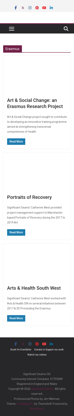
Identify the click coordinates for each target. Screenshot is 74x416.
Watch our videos (37, 354)
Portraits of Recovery (29, 197)
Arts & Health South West (34, 288)
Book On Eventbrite (20, 349)
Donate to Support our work (49, 349)
